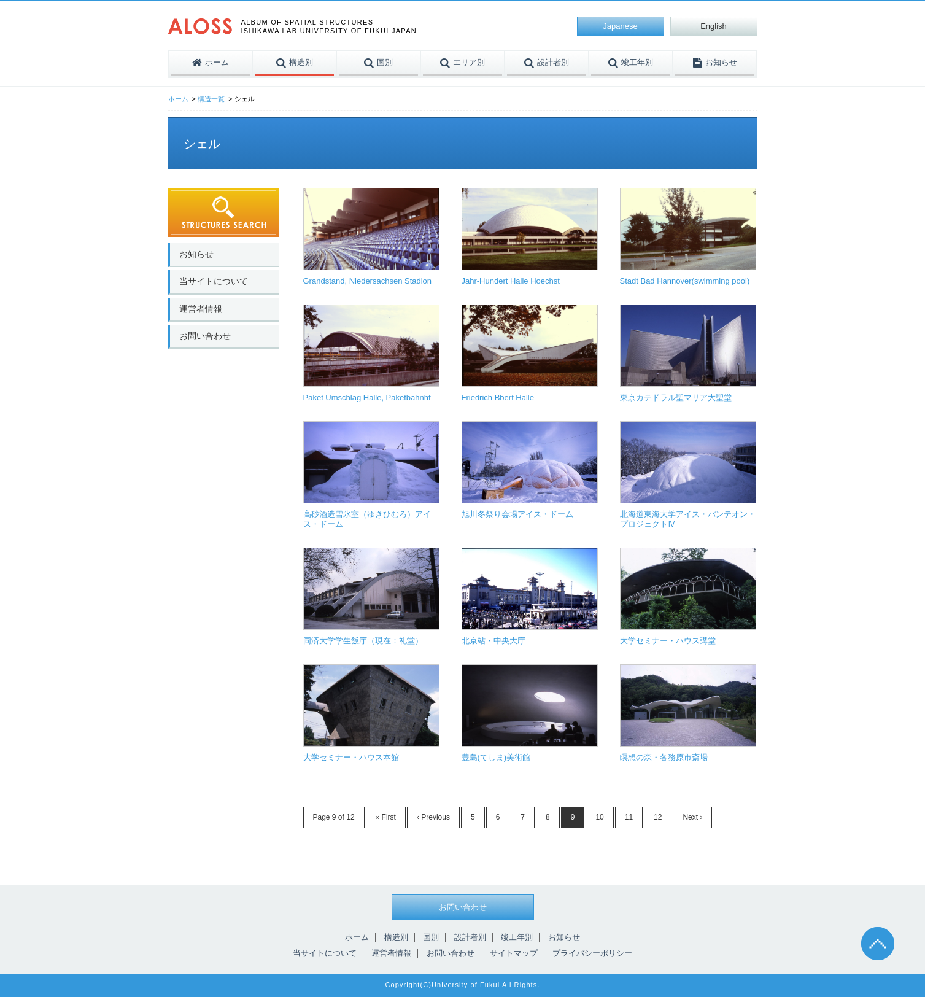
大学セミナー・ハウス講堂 (668, 640)
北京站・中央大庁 (493, 640)
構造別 (396, 937)
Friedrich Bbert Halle (498, 397)
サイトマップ (514, 953)
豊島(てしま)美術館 (496, 757)
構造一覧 (211, 99)
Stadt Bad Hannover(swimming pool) (685, 280)
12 (658, 817)
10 (599, 817)
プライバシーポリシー (592, 953)
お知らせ (196, 254)
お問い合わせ (205, 336)
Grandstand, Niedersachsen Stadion (367, 280)
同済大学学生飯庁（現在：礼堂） (363, 640)
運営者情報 (200, 309)
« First (386, 817)
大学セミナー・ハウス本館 (351, 757)
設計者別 (470, 937)
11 (629, 817)
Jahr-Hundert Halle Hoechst (511, 280)
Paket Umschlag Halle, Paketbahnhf (367, 397)
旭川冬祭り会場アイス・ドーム (517, 514)
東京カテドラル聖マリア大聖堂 (676, 397)
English (713, 26)
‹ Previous (433, 817)
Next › (692, 817)
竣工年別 (517, 937)
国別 (431, 937)
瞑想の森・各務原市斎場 (664, 757)
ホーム (178, 99)
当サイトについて (213, 281)
